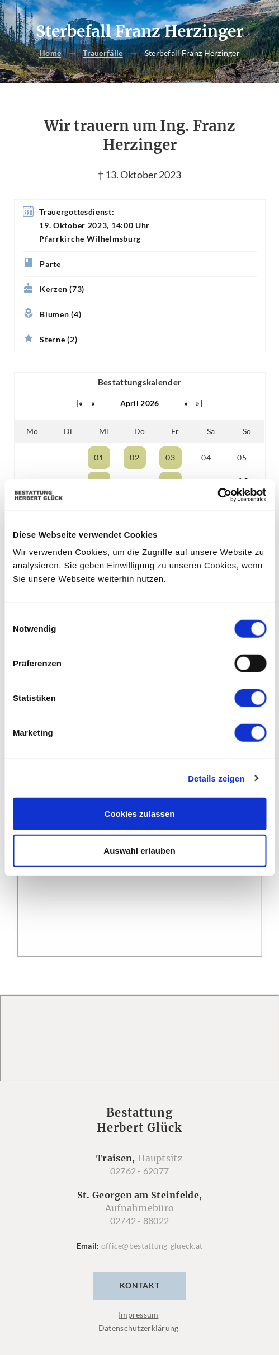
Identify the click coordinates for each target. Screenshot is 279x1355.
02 (134, 457)
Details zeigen (216, 778)
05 (242, 457)
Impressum (139, 1314)
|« (80, 403)
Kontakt (140, 1285)
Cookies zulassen (140, 813)
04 (206, 457)
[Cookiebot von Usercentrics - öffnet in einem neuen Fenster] (217, 495)
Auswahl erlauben (139, 850)
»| (199, 403)
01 (98, 457)
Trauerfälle (102, 53)
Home (50, 53)
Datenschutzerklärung (138, 1328)
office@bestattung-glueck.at (152, 1245)
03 (170, 457)
